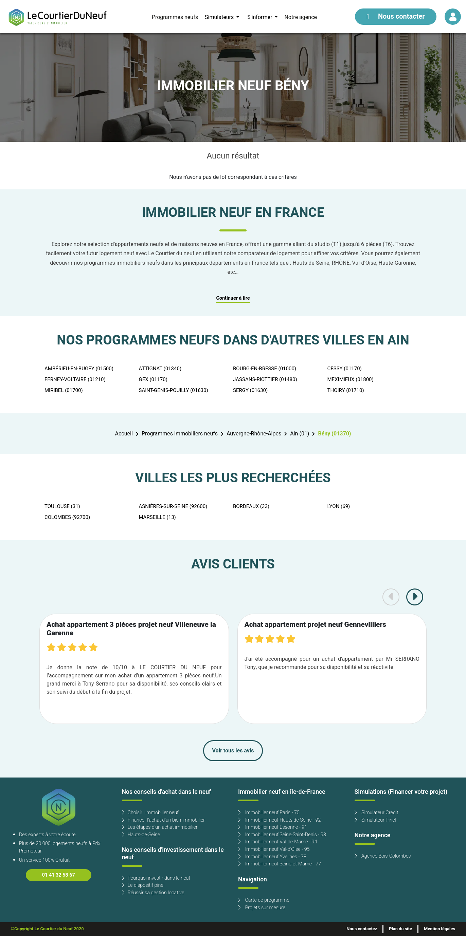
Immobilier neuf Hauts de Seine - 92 (279, 820)
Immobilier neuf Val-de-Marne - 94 (277, 841)
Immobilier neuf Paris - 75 (269, 812)
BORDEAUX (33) (251, 506)
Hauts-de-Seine (141, 834)
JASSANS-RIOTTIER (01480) (265, 379)
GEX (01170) (153, 379)
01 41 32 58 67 (58, 875)
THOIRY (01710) (345, 390)
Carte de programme (263, 900)
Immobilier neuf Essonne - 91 (272, 827)
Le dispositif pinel (143, 885)
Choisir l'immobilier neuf (150, 812)
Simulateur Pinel (375, 820)
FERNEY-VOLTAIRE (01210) (75, 379)
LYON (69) (338, 506)
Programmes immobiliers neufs (180, 434)
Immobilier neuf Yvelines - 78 (272, 856)
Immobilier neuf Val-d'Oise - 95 (274, 849)
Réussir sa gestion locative (153, 892)
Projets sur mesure (261, 907)
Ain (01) (299, 434)
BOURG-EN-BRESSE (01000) (264, 368)
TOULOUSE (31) (62, 506)
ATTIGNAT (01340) (160, 368)
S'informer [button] (260, 17)
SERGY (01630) (250, 390)
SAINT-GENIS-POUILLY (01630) (173, 390)
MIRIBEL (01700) (63, 390)
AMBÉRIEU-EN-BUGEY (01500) (78, 368)
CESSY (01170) (344, 368)
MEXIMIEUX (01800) (350, 379)
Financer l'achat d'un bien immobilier (163, 820)
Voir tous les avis (233, 751)
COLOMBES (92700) (67, 517)
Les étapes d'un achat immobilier (160, 827)
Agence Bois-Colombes (383, 856)
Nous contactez (361, 929)
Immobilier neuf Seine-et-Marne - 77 (279, 863)
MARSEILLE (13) (157, 517)
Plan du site (400, 929)
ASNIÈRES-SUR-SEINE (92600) (173, 506)
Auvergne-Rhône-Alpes (254, 434)
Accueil (124, 434)
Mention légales (439, 929)
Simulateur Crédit (376, 812)
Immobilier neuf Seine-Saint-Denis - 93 (282, 834)
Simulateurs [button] (220, 17)
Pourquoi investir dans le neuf (156, 878)
